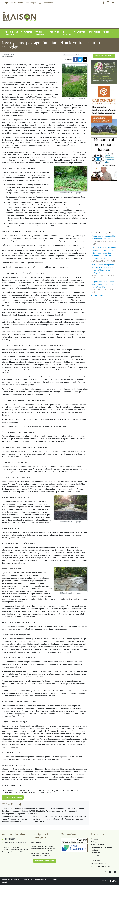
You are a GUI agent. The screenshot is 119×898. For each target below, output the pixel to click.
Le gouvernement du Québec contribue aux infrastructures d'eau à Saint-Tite (102, 284)
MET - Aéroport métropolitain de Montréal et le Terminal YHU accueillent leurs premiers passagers (103, 269)
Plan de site (95, 861)
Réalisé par (105, 881)
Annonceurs (95, 855)
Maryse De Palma (97, 845)
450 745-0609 (10, 839)
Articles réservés (39, 33)
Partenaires (95, 853)
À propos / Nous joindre (14, 3)
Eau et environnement (70, 55)
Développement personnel (101, 847)
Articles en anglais (98, 842)
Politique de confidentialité (101, 866)
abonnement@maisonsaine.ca (15, 842)
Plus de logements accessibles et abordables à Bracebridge (103, 237)
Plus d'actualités (97, 295)
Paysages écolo (82, 55)
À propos (94, 839)
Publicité (94, 850)
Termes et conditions (99, 864)
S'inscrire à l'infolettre (104, 56)
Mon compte (31, 3)
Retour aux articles (13, 797)
